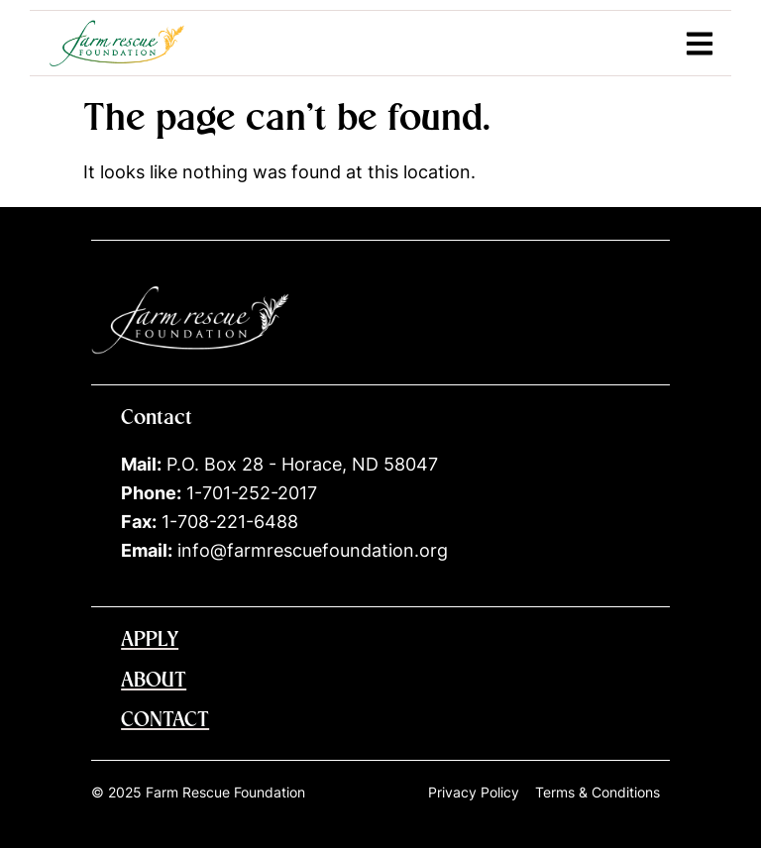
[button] (699, 43)
